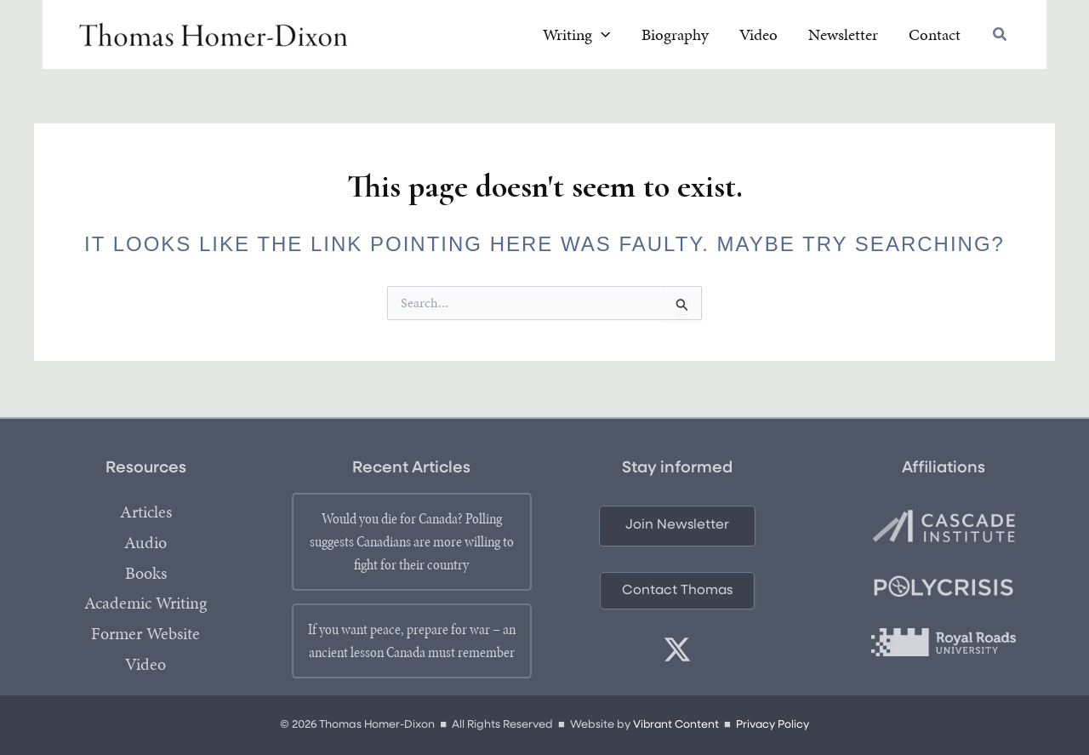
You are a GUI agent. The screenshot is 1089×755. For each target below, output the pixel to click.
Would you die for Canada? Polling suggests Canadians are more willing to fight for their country (412, 541)
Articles (146, 512)
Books (146, 574)
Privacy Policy (773, 725)
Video (145, 666)
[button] (1000, 38)
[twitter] (677, 650)
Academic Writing (145, 604)
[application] (647, 37)
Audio (145, 543)
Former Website (145, 635)
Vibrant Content (675, 725)
